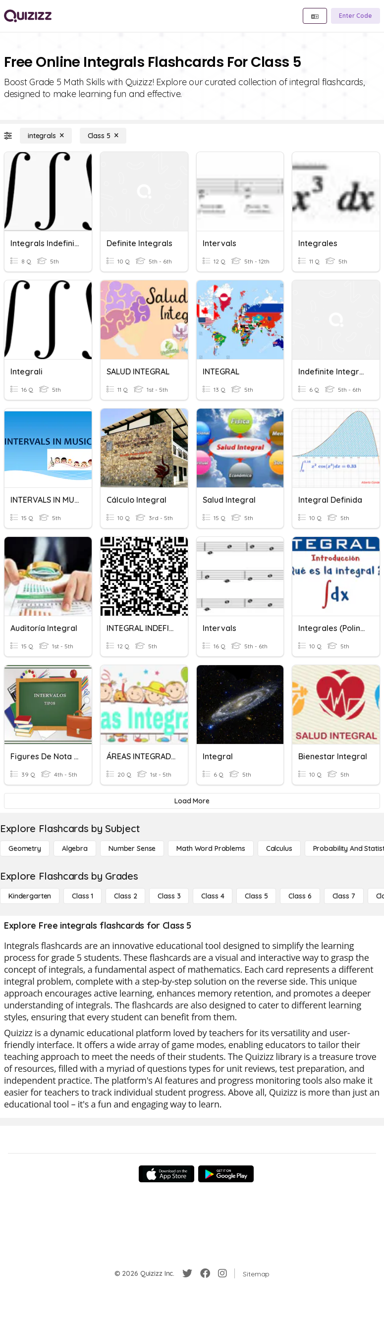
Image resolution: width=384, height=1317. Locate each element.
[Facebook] (205, 1273)
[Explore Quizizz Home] (28, 15)
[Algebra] (75, 848)
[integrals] (46, 136)
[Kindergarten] (29, 896)
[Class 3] (169, 896)
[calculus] (279, 848)
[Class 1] (82, 896)
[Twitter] (187, 1273)
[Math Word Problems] (210, 848)
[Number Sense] (132, 848)
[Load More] (192, 801)
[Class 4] (212, 896)
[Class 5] (103, 136)
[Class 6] (300, 896)
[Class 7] (344, 896)
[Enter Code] (355, 16)
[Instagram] (222, 1273)
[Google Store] (226, 1173)
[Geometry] (25, 848)
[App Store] (166, 1173)
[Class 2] (125, 896)
